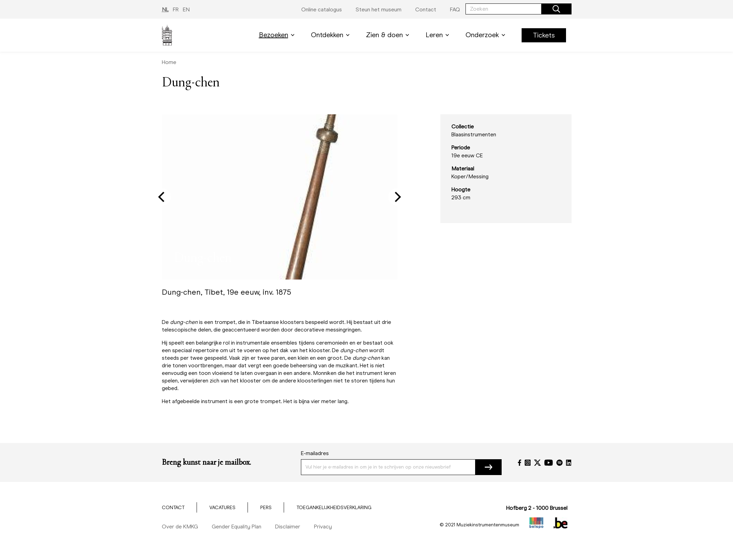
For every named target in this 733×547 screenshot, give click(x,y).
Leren (439, 35)
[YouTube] (548, 463)
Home (169, 62)
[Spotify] (559, 463)
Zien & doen (389, 35)
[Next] (396, 197)
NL (165, 9)
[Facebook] (519, 463)
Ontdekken (331, 35)
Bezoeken (278, 35)
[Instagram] (528, 463)
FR (176, 9)
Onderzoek (486, 35)
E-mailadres (315, 453)
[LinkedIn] (569, 463)
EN (186, 9)
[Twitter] (537, 463)
